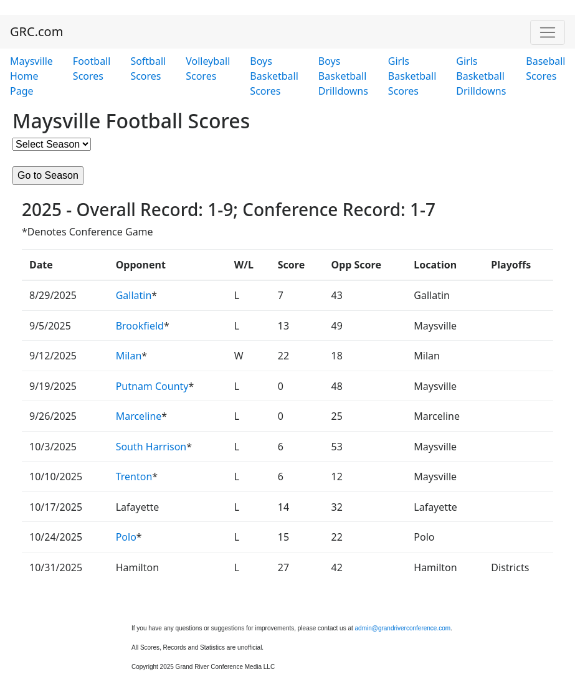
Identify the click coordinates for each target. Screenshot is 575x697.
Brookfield (140, 326)
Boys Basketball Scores (274, 76)
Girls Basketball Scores (412, 76)
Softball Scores (148, 68)
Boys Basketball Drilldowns (343, 76)
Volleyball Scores (208, 68)
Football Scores (92, 68)
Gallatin (134, 295)
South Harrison (151, 446)
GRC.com (36, 31)
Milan (129, 356)
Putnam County (152, 386)
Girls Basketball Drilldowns (481, 76)
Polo (126, 537)
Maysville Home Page (31, 76)
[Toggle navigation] (547, 32)
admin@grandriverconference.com (403, 628)
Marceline (139, 416)
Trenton (134, 476)
